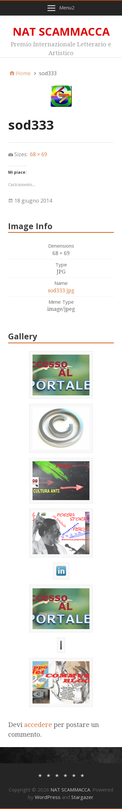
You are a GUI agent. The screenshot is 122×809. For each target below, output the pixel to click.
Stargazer (82, 797)
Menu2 (67, 7)
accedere (38, 725)
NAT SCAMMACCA (61, 31)
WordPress (48, 797)
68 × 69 (38, 154)
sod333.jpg (61, 290)
